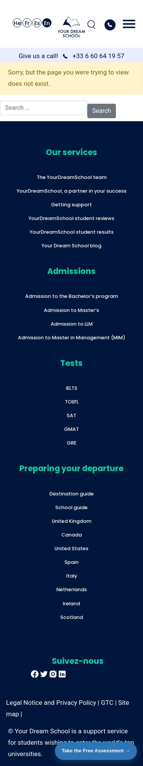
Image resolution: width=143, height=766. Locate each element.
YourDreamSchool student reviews (71, 218)
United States (71, 548)
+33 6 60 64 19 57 (98, 56)
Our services (71, 152)
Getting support (71, 204)
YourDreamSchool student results (72, 232)
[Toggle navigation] (129, 25)
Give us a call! (38, 56)
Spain (71, 562)
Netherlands (71, 589)
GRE (71, 443)
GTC (107, 702)
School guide (71, 507)
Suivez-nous (78, 660)
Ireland (71, 603)
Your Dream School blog (71, 245)
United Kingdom (72, 521)
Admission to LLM (72, 324)
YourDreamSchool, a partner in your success (72, 191)
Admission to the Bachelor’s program (71, 296)
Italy (71, 576)
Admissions (71, 271)
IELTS (71, 388)
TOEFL (72, 402)
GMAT (71, 429)
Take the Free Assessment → (96, 750)
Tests (71, 363)
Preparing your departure (71, 468)
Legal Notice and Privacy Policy (51, 702)
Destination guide (72, 494)
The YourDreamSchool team (72, 177)
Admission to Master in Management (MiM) (71, 337)
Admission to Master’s (71, 310)
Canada (71, 535)
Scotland (71, 617)
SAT (71, 415)
